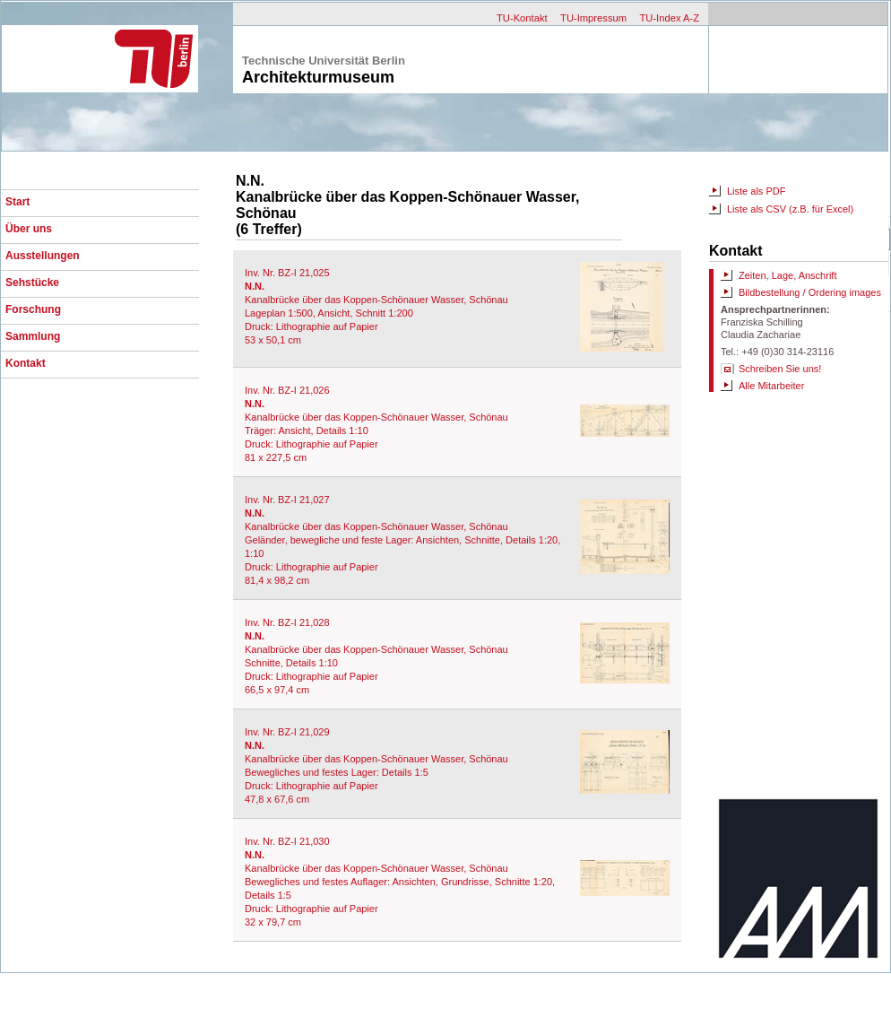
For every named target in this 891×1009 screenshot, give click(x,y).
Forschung (33, 309)
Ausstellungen (42, 255)
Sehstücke (32, 282)
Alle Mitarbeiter (771, 385)
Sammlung (32, 336)
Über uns (28, 228)
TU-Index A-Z (669, 18)
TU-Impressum (593, 18)
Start (17, 202)
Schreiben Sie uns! (780, 368)
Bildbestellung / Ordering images (810, 292)
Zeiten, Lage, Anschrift (787, 275)
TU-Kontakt (522, 18)
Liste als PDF (756, 191)
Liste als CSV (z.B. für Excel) (790, 209)
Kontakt (25, 363)
